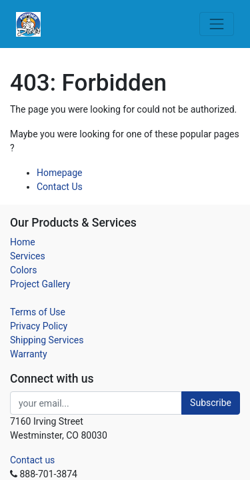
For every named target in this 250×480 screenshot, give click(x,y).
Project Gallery (40, 284)
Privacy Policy (38, 326)
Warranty (28, 354)
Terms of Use (37, 312)
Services (27, 256)
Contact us (32, 460)
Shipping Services (46, 340)
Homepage (59, 172)
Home (22, 242)
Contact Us (60, 186)
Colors (23, 270)
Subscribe (210, 402)
